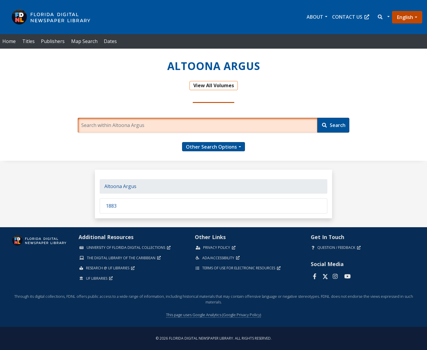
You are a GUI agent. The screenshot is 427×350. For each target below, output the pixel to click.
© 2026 (214, 338)
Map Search (84, 41)
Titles (28, 41)
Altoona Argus (120, 186)
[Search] (333, 125)
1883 (111, 206)
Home (9, 41)
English (405, 17)
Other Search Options (211, 147)
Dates (110, 41)
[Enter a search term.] (198, 125)
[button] (383, 17)
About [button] (315, 17)
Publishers (53, 41)
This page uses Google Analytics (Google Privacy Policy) (213, 314)
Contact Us (350, 17)
